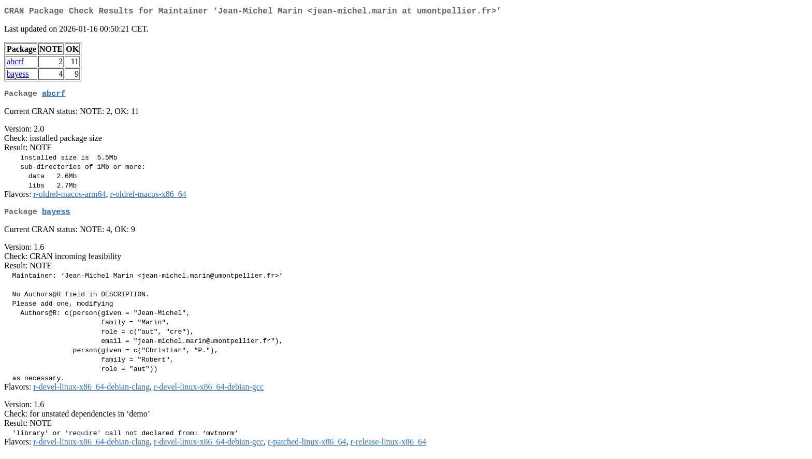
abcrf (15, 63)
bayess (18, 75)
